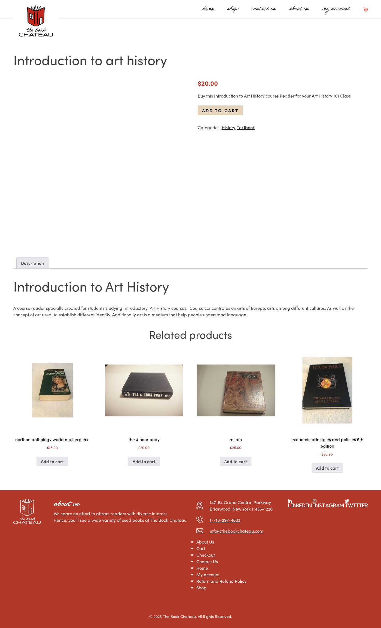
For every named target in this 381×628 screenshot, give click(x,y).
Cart (365, 9)
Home (208, 9)
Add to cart (220, 110)
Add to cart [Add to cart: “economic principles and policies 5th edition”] (327, 468)
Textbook (246, 127)
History (228, 127)
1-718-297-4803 (225, 520)
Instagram (328, 505)
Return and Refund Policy (221, 581)
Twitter (356, 505)
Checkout (205, 555)
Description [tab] (32, 263)
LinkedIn (300, 505)
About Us (299, 9)
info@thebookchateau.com (236, 531)
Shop (232, 9)
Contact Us (263, 9)
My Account (336, 9)
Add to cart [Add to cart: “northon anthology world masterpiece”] (52, 461)
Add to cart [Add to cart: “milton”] (235, 461)
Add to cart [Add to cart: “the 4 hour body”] (144, 461)
